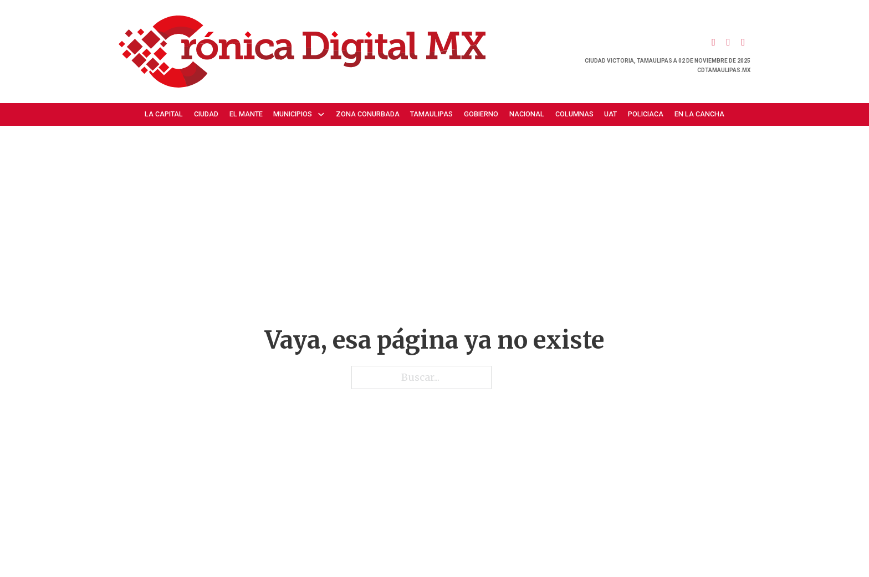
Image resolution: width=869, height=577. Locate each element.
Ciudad (206, 114)
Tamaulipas (431, 114)
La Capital (164, 114)
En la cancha (699, 114)
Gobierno (481, 114)
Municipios (292, 114)
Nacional (526, 114)
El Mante (246, 114)
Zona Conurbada (368, 114)
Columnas (574, 114)
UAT (610, 114)
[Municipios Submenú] (324, 114)
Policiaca (645, 114)
